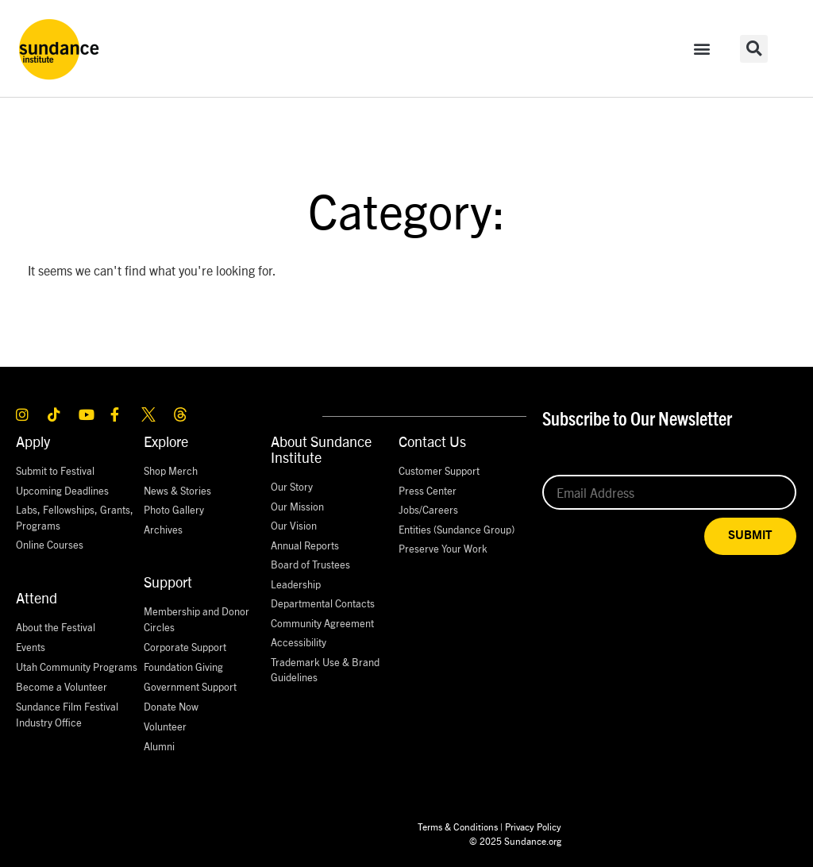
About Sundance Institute (321, 449)
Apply (33, 441)
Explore (166, 441)
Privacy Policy (533, 826)
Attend (36, 597)
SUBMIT (750, 535)
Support (168, 581)
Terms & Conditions (458, 826)
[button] (702, 49)
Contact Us (432, 441)
